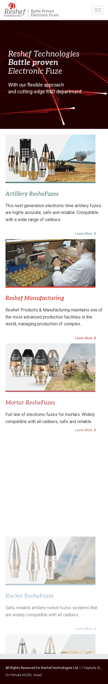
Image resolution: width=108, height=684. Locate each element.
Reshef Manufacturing (34, 298)
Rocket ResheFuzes (29, 636)
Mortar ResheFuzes (30, 403)
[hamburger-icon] (98, 10)
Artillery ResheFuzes (32, 194)
